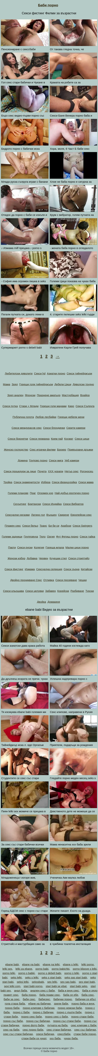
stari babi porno (33, 986)
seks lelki (16, 977)
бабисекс (44, 999)
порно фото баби (33, 1025)
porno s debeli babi (49, 973)
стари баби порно (85, 1034)
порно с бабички (43, 1012)
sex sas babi (67, 981)
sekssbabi (38, 981)
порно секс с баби (56, 1016)
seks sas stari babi (76, 977)
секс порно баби (33, 1029)
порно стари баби (82, 1016)
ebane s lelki (70, 964)
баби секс (29, 999)
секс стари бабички (59, 1029)
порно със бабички (38, 1020)
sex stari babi (87, 981)
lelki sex (7, 968)
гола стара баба (15, 1003)
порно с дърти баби (69, 1012)
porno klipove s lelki (85, 968)
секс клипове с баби (83, 1025)
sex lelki (52, 981)
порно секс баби (31, 1016)
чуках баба (70, 1038)
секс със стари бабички (18, 1034)
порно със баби (13, 1020)
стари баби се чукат (33, 1038)
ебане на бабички (39, 1003)
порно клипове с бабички (38, 1007)
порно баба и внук (82, 1003)
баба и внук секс (68, 990)
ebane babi (12, 964)
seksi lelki (22, 981)
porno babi (41, 968)
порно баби (12, 1007)
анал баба (20, 990)
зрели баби (61, 1003)
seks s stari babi (51, 977)
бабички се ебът (85, 999)
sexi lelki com (12, 986)
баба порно (29, 994)
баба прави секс (49, 994)
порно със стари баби (67, 1020)
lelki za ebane (23, 968)
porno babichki (61, 968)
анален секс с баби (42, 990)
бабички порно (62, 999)
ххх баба (55, 1038)
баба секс (87, 994)
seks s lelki (31, 977)
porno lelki (9, 973)
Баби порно (48, 5)
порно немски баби (70, 1007)
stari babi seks (78, 986)
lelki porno (87, 964)
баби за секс (11, 999)
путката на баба (57, 1025)
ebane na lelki (51, 964)
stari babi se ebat (56, 986)
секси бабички (45, 1034)
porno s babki (26, 973)
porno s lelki (71, 973)
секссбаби (63, 1034)
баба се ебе (70, 994)
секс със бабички (85, 1029)
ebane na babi (30, 964)
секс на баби (11, 1029)
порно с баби (21, 1012)
